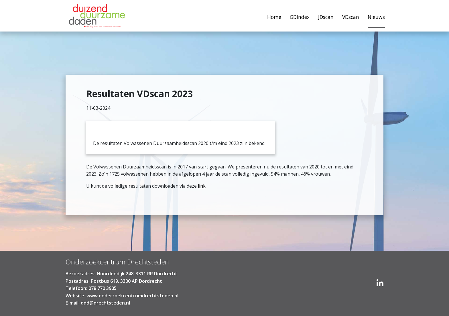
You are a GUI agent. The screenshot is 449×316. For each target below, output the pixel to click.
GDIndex (300, 16)
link (202, 186)
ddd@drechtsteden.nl (105, 303)
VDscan (350, 16)
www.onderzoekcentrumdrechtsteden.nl (132, 296)
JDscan (326, 16)
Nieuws (376, 16)
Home (97, 17)
